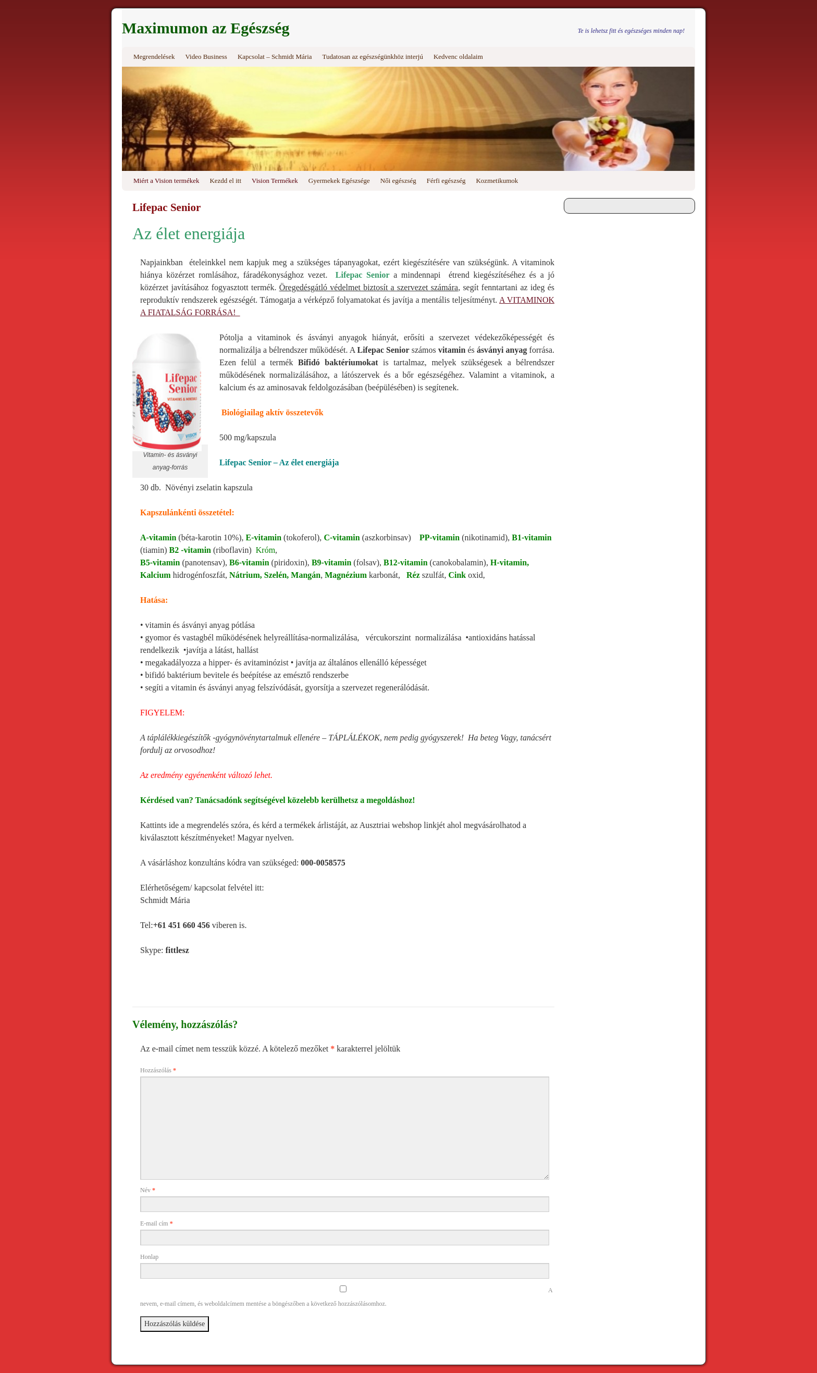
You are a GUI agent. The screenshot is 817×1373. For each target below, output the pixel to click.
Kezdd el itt (225, 180)
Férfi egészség (446, 180)
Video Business (206, 56)
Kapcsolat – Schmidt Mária (275, 56)
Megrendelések (154, 56)
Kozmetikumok (497, 180)
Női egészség (398, 180)
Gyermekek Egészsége (339, 180)
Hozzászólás (158, 1070)
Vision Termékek (275, 180)
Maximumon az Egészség (206, 27)
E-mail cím (156, 1223)
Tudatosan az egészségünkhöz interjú (373, 56)
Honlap (149, 1256)
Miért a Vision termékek (166, 180)
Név (147, 1190)
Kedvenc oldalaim (458, 56)
